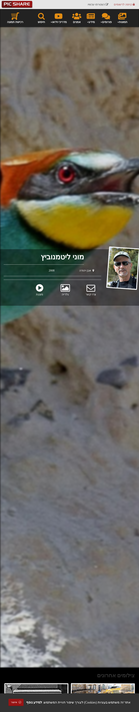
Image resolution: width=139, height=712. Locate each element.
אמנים (76, 18)
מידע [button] (91, 18)
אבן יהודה (86, 270)
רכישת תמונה (15, 18)
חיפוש (41, 18)
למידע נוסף (34, 702)
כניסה (124, 4)
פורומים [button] (106, 18)
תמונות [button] (122, 18)
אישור (16, 702)
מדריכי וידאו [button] (58, 18)
